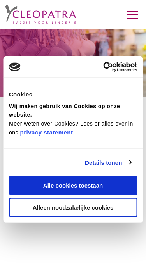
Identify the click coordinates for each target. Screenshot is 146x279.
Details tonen (103, 162)
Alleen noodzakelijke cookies (73, 207)
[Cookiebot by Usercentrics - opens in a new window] (104, 67)
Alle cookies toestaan (73, 185)
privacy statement (46, 132)
